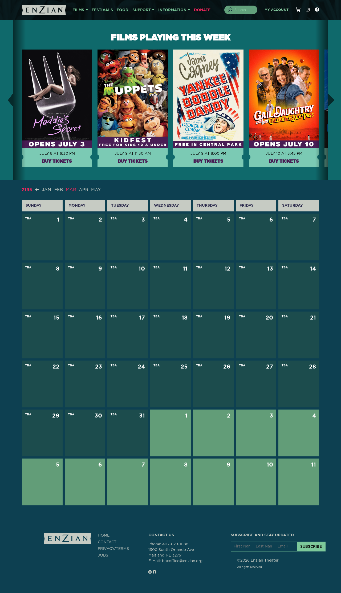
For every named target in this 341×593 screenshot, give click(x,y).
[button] (6, 100)
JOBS (103, 555)
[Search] (244, 10)
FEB (58, 189)
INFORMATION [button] (172, 10)
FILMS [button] (78, 10)
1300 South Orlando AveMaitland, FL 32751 (171, 552)
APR (84, 189)
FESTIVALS (102, 10)
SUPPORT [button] (141, 10)
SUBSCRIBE (311, 546)
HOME (103, 535)
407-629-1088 (175, 544)
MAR (71, 189)
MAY (97, 189)
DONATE (202, 10)
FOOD (122, 10)
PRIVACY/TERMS (113, 548)
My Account (277, 10)
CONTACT (107, 542)
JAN (46, 189)
